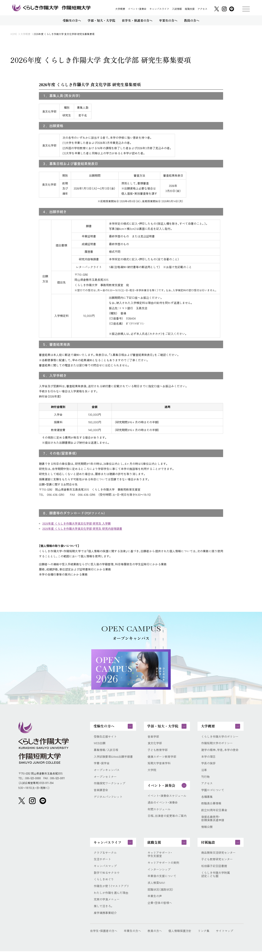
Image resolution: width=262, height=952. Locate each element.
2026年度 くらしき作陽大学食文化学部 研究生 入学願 (76, 523)
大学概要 (120, 8)
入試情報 (177, 8)
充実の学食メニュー (107, 900)
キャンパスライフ (159, 8)
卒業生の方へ (132, 931)
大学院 (152, 770)
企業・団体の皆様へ (160, 903)
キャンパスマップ (105, 866)
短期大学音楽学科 (159, 763)
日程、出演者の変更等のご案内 (167, 816)
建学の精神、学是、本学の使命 (220, 750)
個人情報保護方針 (179, 931)
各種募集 (207, 797)
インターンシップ (159, 870)
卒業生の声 (155, 897)
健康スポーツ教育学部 (162, 756)
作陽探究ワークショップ (109, 783)
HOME (13, 34)
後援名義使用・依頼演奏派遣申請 (212, 818)
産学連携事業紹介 (105, 913)
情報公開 (207, 827)
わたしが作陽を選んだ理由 (111, 893)
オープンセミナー (105, 777)
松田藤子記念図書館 (214, 866)
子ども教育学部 (158, 750)
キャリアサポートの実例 (163, 863)
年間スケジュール (159, 809)
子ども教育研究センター (217, 860)
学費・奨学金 (102, 763)
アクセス (202, 8)
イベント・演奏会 (137, 8)
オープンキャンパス (107, 770)
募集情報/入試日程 (106, 750)
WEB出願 (99, 743)
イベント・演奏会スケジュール (167, 796)
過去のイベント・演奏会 (163, 802)
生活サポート (102, 860)
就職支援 (190, 8)
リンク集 (203, 931)
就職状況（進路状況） (160, 890)
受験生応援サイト (105, 736)
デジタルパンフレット (108, 797)
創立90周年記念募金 (214, 810)
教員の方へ (155, 931)
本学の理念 (208, 756)
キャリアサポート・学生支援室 (160, 854)
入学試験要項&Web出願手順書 (113, 756)
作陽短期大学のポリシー (217, 743)
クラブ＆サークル (105, 853)
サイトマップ (224, 931)
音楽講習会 (101, 790)
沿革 (204, 770)
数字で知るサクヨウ (107, 873)
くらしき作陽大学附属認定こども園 (215, 875)
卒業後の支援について (162, 876)
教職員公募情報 (211, 803)
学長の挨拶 (208, 763)
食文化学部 (155, 743)
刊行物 (205, 777)
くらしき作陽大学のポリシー (219, 736)
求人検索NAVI (156, 883)
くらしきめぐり (104, 880)
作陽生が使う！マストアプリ (111, 886)
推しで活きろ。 (103, 907)
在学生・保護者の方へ (103, 931)
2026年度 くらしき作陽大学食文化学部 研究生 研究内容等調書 (82, 528)
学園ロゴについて (212, 790)
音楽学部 (153, 736)
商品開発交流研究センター (218, 853)
